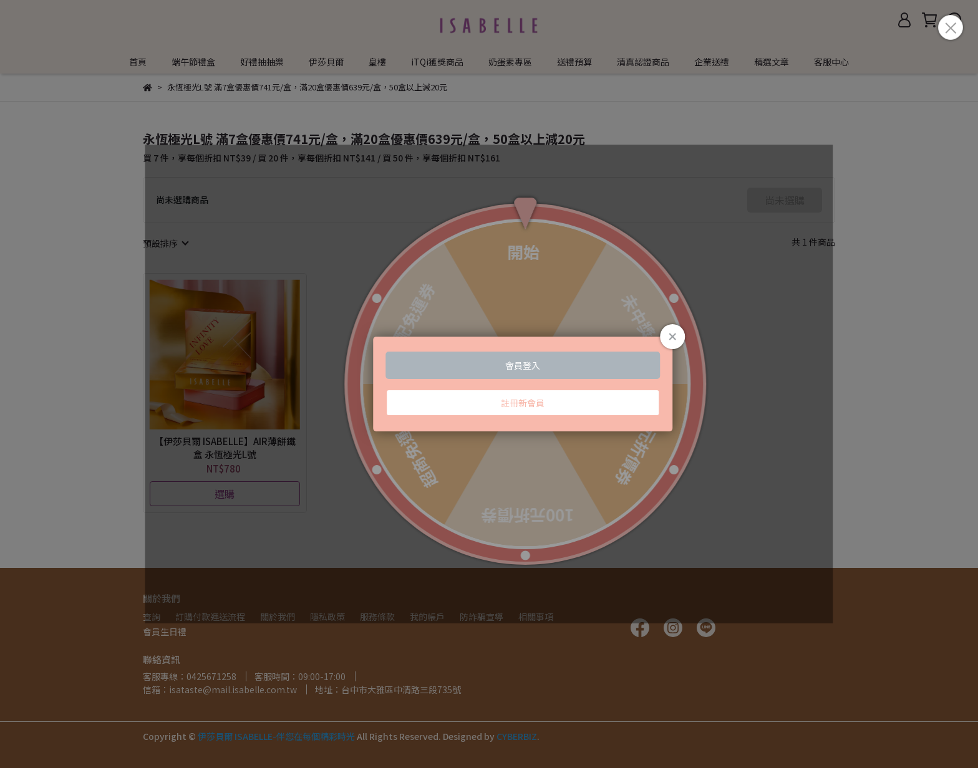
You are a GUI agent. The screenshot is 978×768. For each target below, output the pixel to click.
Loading (489, 384)
